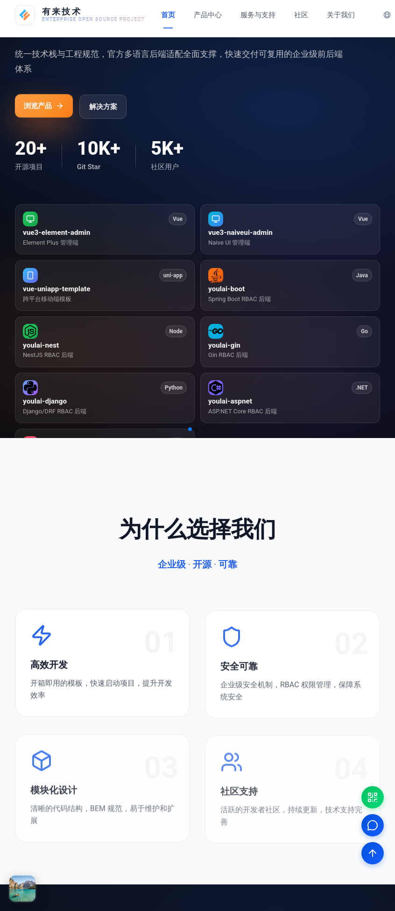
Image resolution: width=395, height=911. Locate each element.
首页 (168, 15)
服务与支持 (257, 15)
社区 (301, 15)
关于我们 (341, 15)
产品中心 (208, 15)
